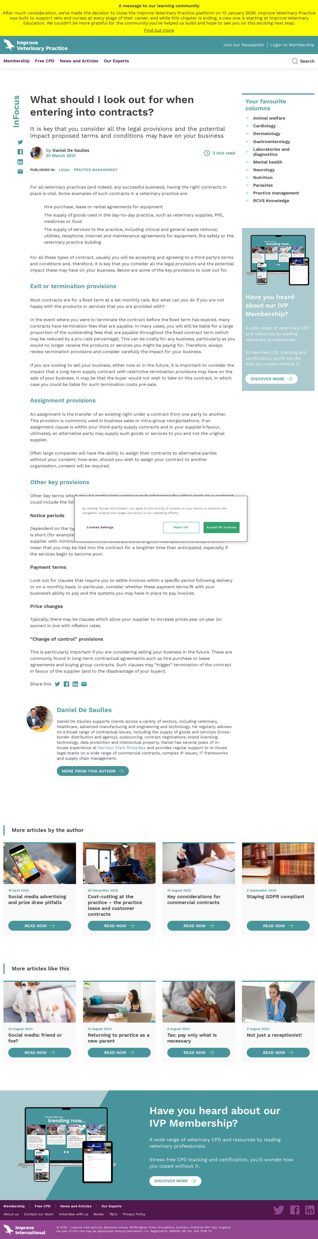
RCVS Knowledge (271, 200)
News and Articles (79, 60)
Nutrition (263, 177)
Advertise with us (73, 1214)
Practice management (95, 169)
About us (11, 1214)
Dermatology (266, 133)
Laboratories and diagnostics (271, 152)
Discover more (267, 379)
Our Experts (116, 60)
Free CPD (44, 60)
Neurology (264, 169)
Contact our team (38, 1214)
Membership (16, 60)
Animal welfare (269, 118)
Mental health (267, 162)
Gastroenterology (271, 141)
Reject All (181, 527)
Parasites (263, 185)
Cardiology (264, 125)
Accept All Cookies (221, 527)
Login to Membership (292, 44)
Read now (36, 925)
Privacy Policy (134, 1214)
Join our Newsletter (243, 44)
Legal (64, 169)
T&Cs (113, 1214)
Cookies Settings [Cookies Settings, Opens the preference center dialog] (100, 527)
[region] (161, 519)
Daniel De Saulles (71, 150)
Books (99, 1214)
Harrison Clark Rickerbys (122, 747)
